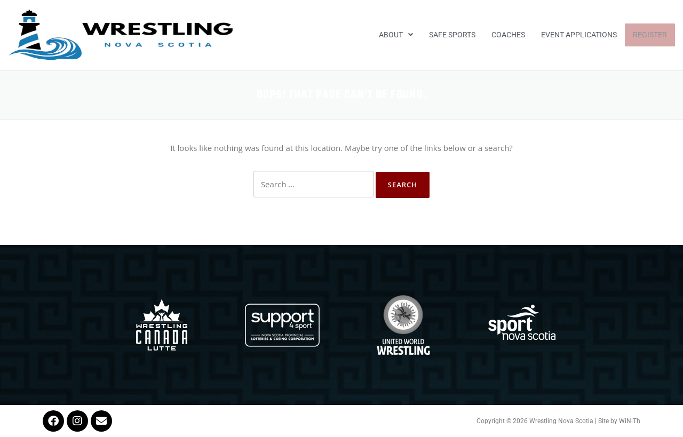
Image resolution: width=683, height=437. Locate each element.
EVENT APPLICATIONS (579, 34)
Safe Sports (452, 34)
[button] (396, 35)
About (396, 34)
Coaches (508, 34)
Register (650, 34)
